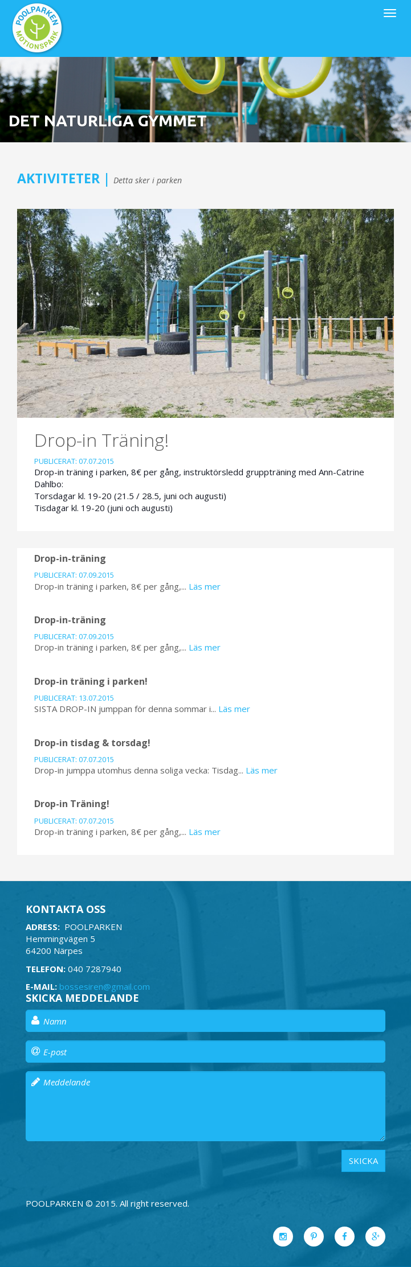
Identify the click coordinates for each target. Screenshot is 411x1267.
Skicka (363, 1160)
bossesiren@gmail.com (104, 986)
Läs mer (205, 586)
